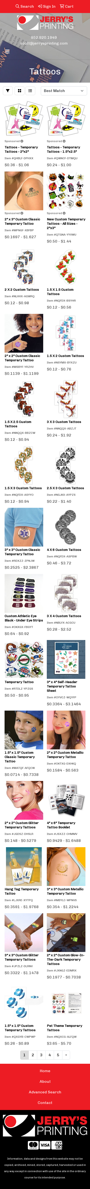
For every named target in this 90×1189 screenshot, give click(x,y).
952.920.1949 (44, 37)
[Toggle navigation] (7, 51)
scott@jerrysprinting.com (44, 43)
